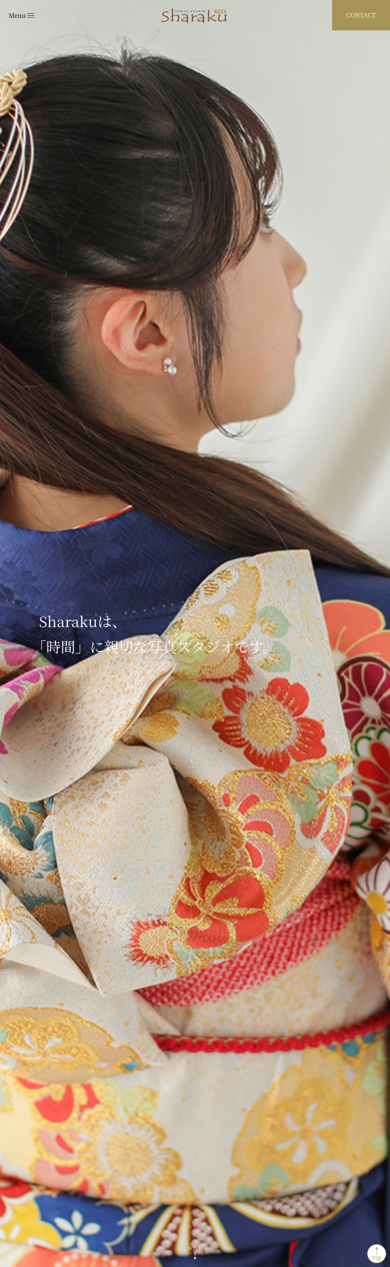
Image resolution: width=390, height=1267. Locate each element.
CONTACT (361, 15)
